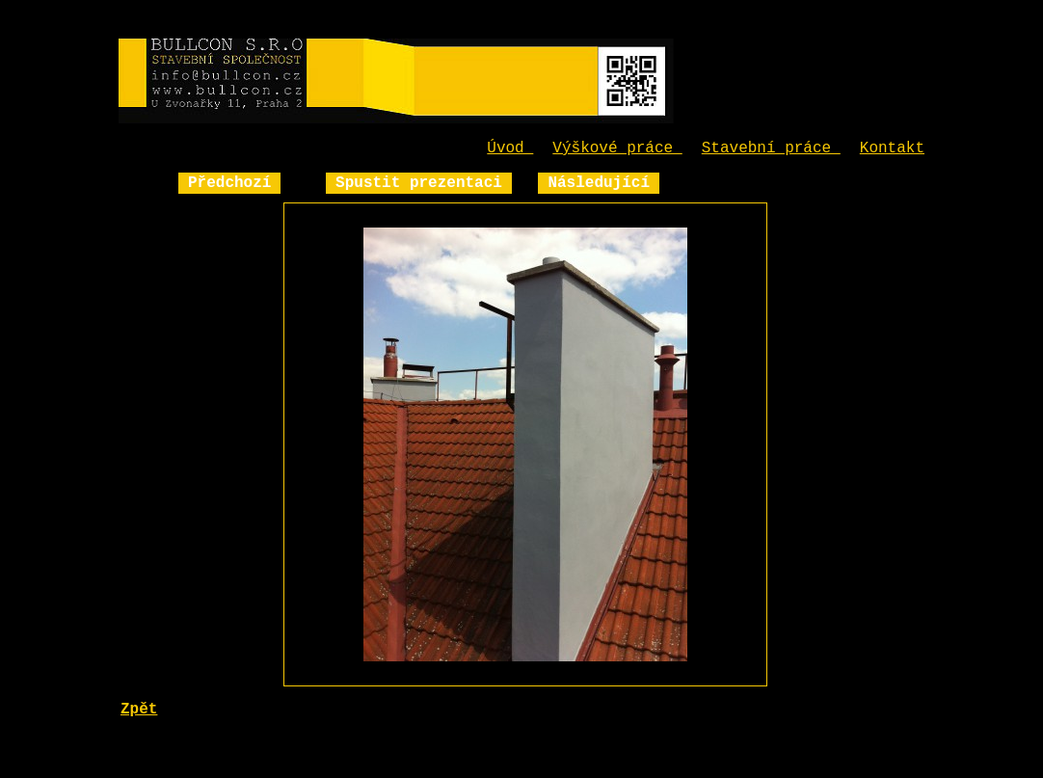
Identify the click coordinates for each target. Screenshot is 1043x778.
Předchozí (229, 183)
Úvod (510, 148)
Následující (599, 183)
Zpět (138, 709)
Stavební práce (771, 148)
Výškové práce (617, 148)
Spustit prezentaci (418, 183)
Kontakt (892, 148)
